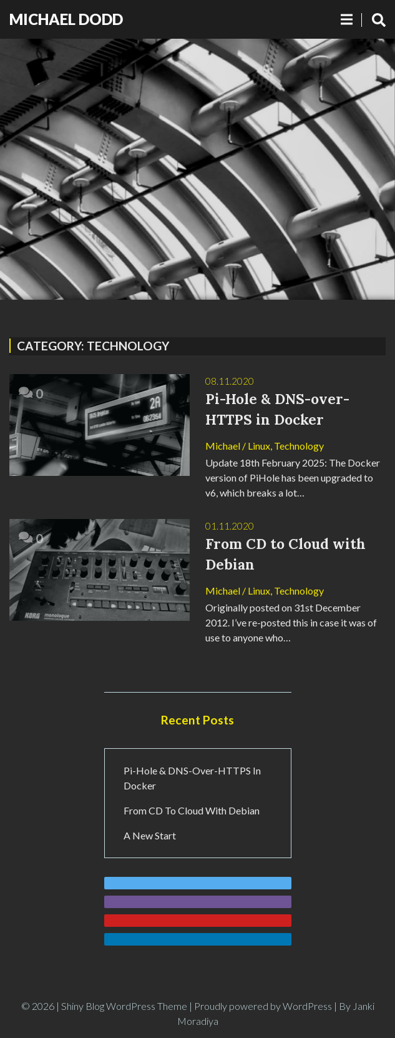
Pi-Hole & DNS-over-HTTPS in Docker (192, 777)
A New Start (150, 835)
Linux (259, 446)
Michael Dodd (66, 19)
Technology (299, 446)
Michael (222, 446)
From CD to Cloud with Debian (192, 810)
